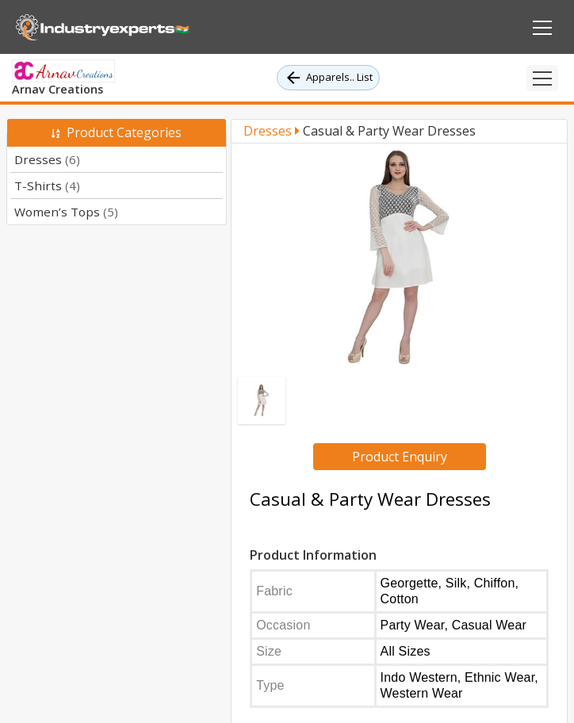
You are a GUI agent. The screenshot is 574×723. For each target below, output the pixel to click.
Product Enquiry (399, 456)
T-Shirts (47, 185)
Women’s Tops (66, 212)
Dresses (47, 159)
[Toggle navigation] (542, 78)
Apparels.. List (328, 77)
